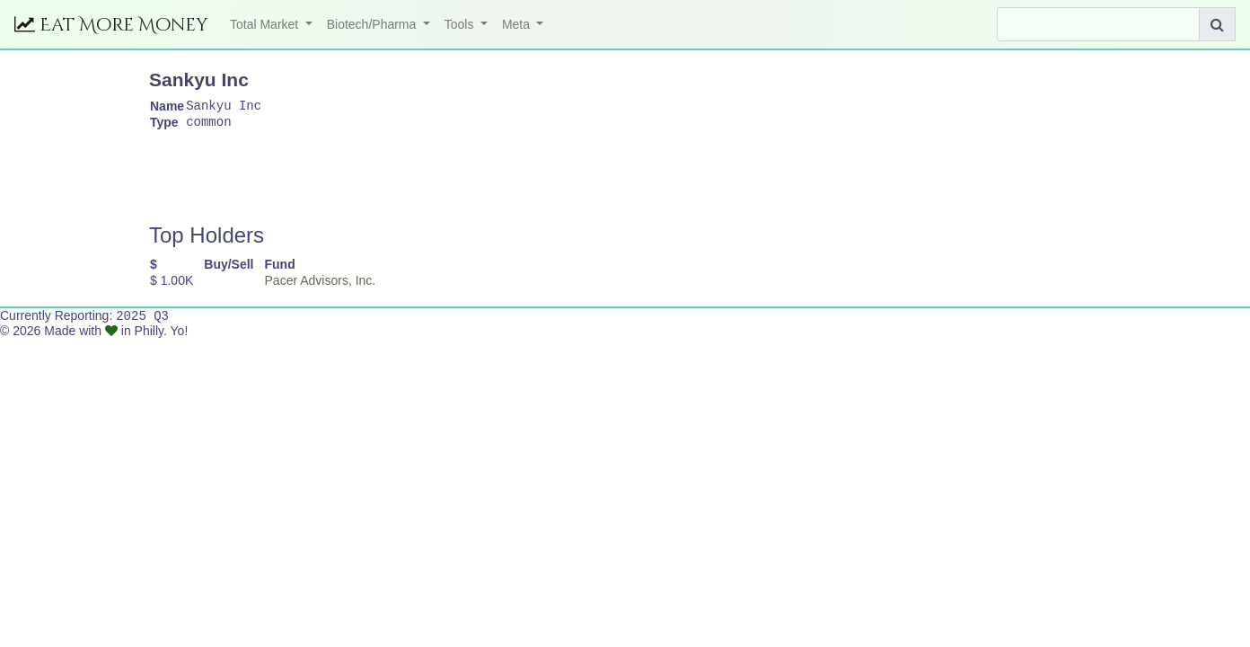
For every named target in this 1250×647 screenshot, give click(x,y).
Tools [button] (461, 24)
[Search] (1098, 24)
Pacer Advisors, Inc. (320, 286)
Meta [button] (517, 24)
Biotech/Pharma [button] (373, 24)
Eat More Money (111, 25)
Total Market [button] (266, 24)
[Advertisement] (476, 185)
